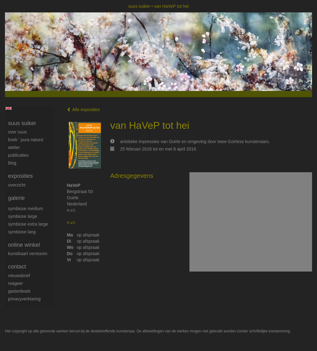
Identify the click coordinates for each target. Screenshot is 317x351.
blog (12, 162)
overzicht (16, 184)
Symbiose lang (22, 231)
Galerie (16, 198)
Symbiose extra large (28, 224)
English (8, 108)
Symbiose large (22, 216)
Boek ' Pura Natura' (26, 139)
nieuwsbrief (19, 275)
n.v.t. (71, 222)
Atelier (14, 147)
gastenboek (19, 291)
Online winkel (24, 245)
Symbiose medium (25, 208)
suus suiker (139, 6)
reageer (15, 283)
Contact (17, 266)
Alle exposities (83, 109)
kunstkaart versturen (27, 253)
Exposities (20, 176)
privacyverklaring (24, 298)
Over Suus (17, 131)
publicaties (18, 155)
